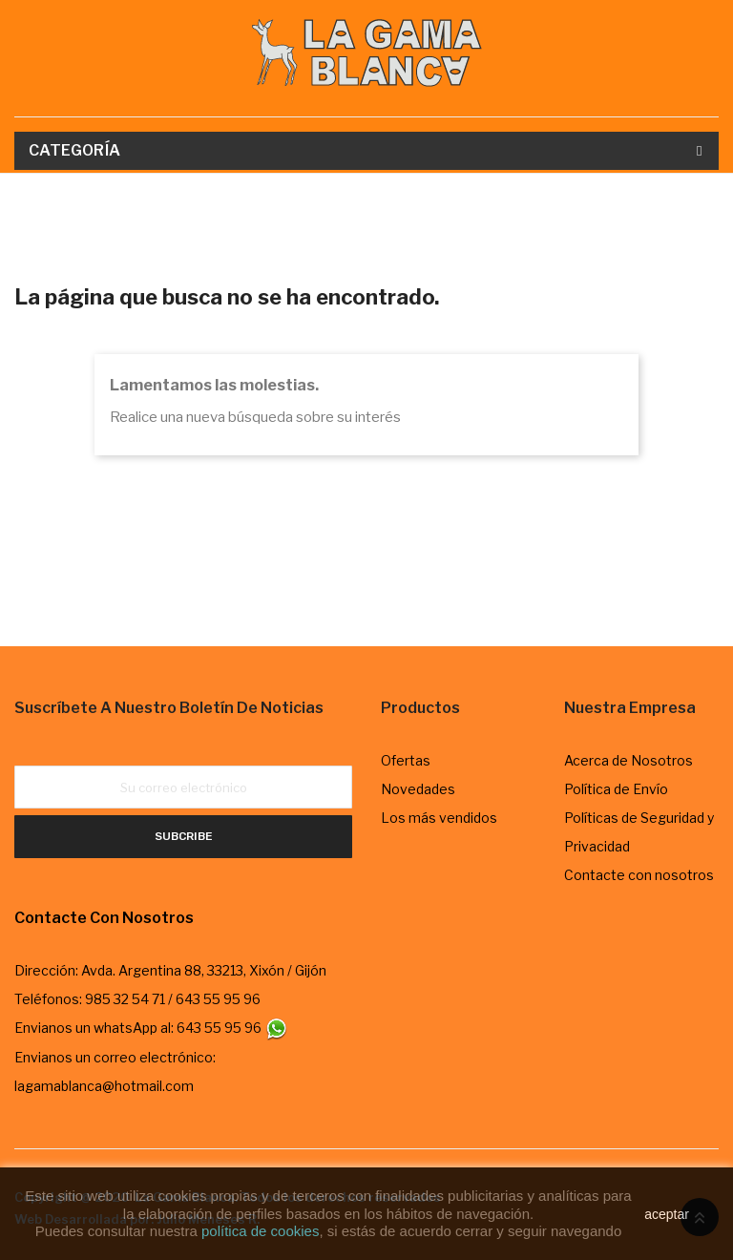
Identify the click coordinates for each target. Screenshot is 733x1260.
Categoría (75, 150)
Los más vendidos (439, 817)
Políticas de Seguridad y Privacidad (639, 831)
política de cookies (260, 1231)
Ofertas (405, 760)
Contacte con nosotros (639, 875)
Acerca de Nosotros (628, 760)
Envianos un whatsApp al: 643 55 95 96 (151, 1027)
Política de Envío (616, 789)
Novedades (418, 789)
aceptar (666, 1214)
